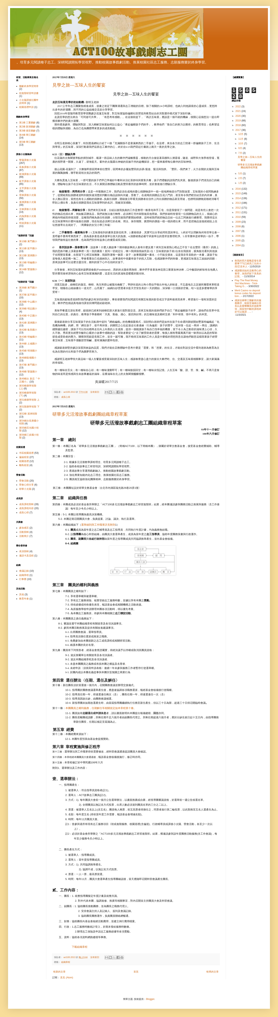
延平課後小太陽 (27, 181)
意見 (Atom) (66, 977)
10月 (241, 143)
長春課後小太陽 (27, 167)
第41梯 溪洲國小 (28, 322)
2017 (238, 130)
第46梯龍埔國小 (27, 357)
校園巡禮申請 (26, 107)
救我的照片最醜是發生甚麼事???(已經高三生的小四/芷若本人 (248, 263)
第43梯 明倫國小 (28, 336)
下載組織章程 (79, 946)
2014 (238, 198)
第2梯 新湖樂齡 (27, 126)
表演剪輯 (24, 551)
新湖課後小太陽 (27, 174)
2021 (238, 111)
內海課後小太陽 (27, 216)
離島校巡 (24, 465)
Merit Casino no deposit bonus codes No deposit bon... (248, 293)
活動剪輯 (24, 532)
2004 (238, 245)
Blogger (150, 999)
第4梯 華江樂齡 (27, 134)
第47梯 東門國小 (28, 364)
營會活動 (24, 480)
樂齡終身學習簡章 (28, 86)
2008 (238, 226)
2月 (240, 178)
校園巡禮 (24, 461)
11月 (241, 138)
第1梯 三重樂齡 (27, 122)
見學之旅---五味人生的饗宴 (79, 85)
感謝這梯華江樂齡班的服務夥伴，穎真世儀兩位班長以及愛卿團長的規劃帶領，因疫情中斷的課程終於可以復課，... (248, 306)
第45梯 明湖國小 (28, 350)
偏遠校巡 (24, 457)
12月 (241, 134)
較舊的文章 (212, 971)
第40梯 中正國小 (28, 315)
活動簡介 (24, 536)
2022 (238, 106)
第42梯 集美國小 (28, 329)
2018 (238, 125)
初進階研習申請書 (28, 93)
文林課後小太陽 (27, 209)
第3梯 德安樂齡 (27, 130)
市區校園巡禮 (26, 453)
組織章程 (65, 962)
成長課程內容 (26, 508)
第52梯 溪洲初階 (28, 413)
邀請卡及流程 (26, 555)
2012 (238, 207)
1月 (240, 183)
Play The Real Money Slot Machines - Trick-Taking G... (246, 283)
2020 (238, 116)
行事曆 (22, 579)
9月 (240, 148)
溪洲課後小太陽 (27, 202)
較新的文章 (59, 971)
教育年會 (24, 598)
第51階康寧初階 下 (29, 406)
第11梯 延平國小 (28, 248)
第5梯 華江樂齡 (27, 142)
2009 (238, 221)
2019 (238, 120)
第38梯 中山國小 (28, 301)
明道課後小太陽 (27, 223)
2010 (238, 217)
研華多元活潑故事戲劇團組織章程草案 (90, 414)
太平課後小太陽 (27, 188)
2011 (238, 212)
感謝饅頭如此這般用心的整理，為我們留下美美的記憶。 (248, 273)
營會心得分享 (26, 484)
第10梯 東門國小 (28, 241)
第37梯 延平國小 (28, 294)
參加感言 (24, 527)
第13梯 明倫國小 (28, 262)
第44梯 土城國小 (28, 343)
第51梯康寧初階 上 (29, 399)
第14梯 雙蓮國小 (28, 269)
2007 (238, 231)
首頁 (136, 971)
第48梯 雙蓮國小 (28, 371)
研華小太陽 (25, 489)
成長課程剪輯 (26, 504)
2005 (238, 240)
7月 (240, 153)
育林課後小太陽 (27, 195)
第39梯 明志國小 (28, 308)
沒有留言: (95, 392)
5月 (240, 173)
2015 (238, 193)
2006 (238, 236)
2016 (238, 188)
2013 (238, 203)
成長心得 (65, 397)
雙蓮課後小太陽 (27, 160)
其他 (21, 594)
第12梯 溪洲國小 (28, 255)
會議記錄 (24, 570)
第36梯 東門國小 (28, 287)
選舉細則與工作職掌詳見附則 (98, 524)
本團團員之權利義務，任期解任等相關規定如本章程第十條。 (100, 708)
